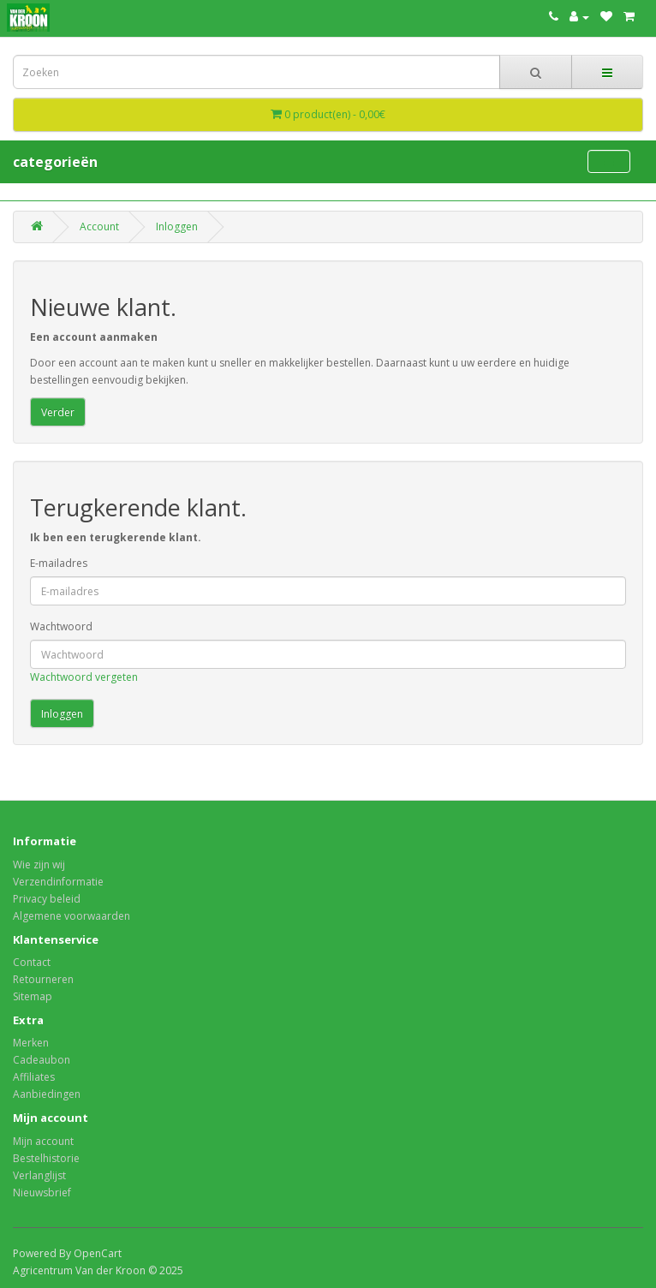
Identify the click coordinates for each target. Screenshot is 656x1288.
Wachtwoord (61, 626)
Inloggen (177, 226)
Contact (32, 962)
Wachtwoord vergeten (84, 677)
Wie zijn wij (39, 864)
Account (99, 226)
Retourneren (43, 979)
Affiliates (34, 1077)
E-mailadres (58, 563)
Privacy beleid (47, 898)
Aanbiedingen (47, 1094)
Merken (31, 1042)
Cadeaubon (41, 1059)
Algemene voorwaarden (71, 916)
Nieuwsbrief (42, 1192)
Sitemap (32, 996)
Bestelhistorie (46, 1158)
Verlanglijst (39, 1175)
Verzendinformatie (58, 881)
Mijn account (43, 1141)
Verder (58, 412)
